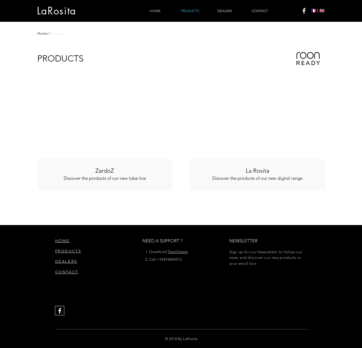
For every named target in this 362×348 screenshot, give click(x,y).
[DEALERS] (224, 11)
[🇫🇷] (313, 11)
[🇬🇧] (322, 11)
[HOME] (155, 11)
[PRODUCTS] (190, 11)
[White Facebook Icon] (304, 10)
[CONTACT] (259, 11)
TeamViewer (178, 251)
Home (42, 33)
